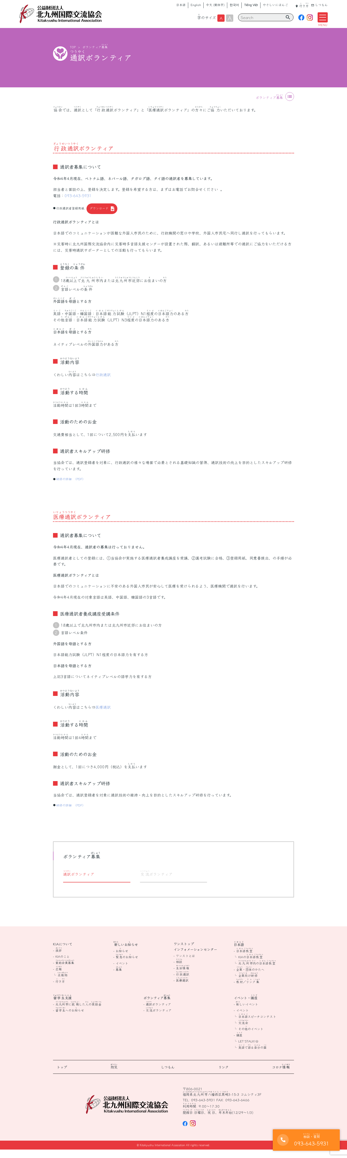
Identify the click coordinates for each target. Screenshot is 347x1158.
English (196, 4)
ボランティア (95, 55)
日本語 (181, 4)
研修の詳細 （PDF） (70, 487)
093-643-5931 (78, 204)
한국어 (234, 4)
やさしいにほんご (275, 4)
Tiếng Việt (251, 5)
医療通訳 (103, 715)
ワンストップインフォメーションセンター (195, 955)
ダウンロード (99, 216)
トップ (62, 1075)
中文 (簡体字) (215, 4)
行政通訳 (103, 383)
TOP (73, 55)
